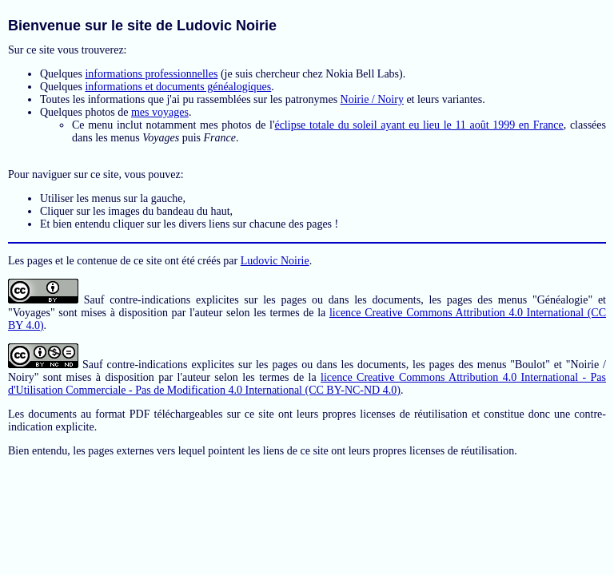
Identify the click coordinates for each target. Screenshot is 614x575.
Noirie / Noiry (372, 99)
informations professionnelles (151, 74)
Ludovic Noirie (275, 261)
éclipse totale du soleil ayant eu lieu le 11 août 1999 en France (418, 125)
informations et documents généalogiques (178, 87)
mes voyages (160, 112)
